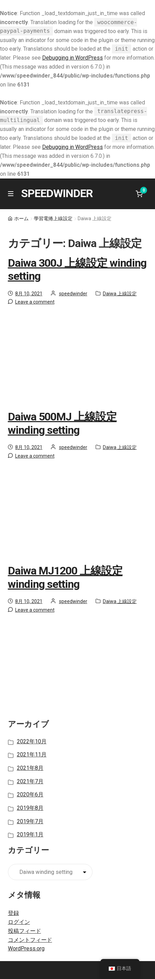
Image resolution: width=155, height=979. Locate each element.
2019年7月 (30, 821)
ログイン (19, 922)
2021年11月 (32, 754)
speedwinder (73, 293)
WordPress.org (26, 948)
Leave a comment (35, 302)
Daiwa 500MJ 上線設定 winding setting (62, 423)
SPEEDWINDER (57, 193)
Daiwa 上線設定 (120, 293)
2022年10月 (32, 741)
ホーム (21, 218)
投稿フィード (24, 931)
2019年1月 (30, 834)
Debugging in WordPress (72, 57)
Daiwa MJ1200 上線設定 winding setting (65, 577)
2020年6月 (30, 794)
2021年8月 (30, 768)
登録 (13, 913)
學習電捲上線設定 (53, 218)
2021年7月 (30, 781)
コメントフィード (30, 940)
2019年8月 (30, 808)
